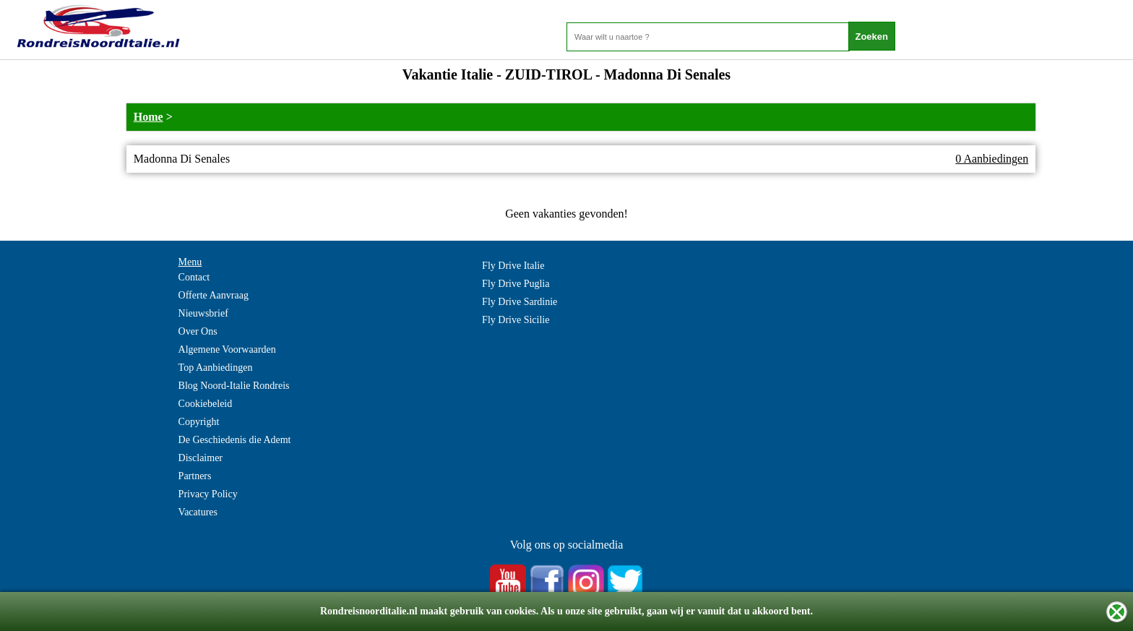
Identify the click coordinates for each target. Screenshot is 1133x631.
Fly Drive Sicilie (515, 319)
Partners (195, 476)
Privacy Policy (208, 494)
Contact (194, 277)
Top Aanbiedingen (215, 367)
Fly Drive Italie (513, 265)
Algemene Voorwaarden (227, 349)
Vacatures (197, 512)
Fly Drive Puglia (515, 283)
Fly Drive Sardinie (519, 301)
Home (148, 117)
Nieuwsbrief (203, 313)
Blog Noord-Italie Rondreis (234, 385)
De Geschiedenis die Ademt (234, 439)
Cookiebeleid (205, 403)
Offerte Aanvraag (213, 295)
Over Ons (197, 331)
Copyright (199, 421)
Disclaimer (200, 457)
